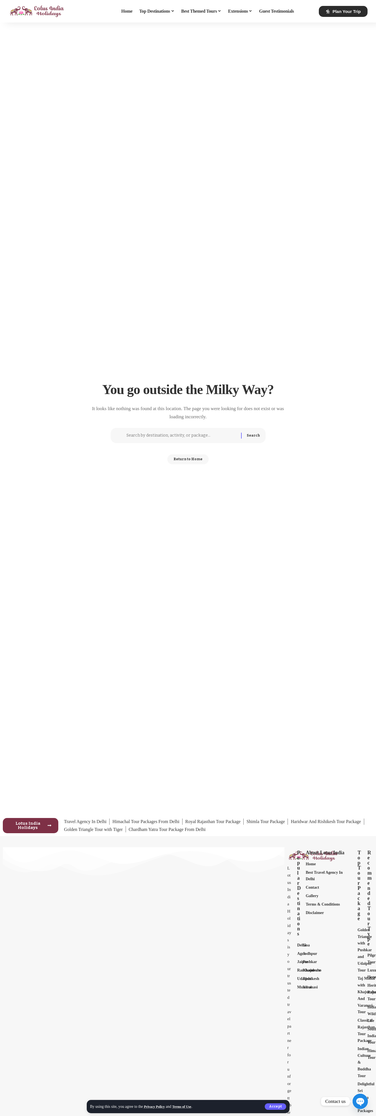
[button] (275, 1106)
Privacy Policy (155, 1106)
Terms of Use (185, 1106)
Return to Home (188, 461)
